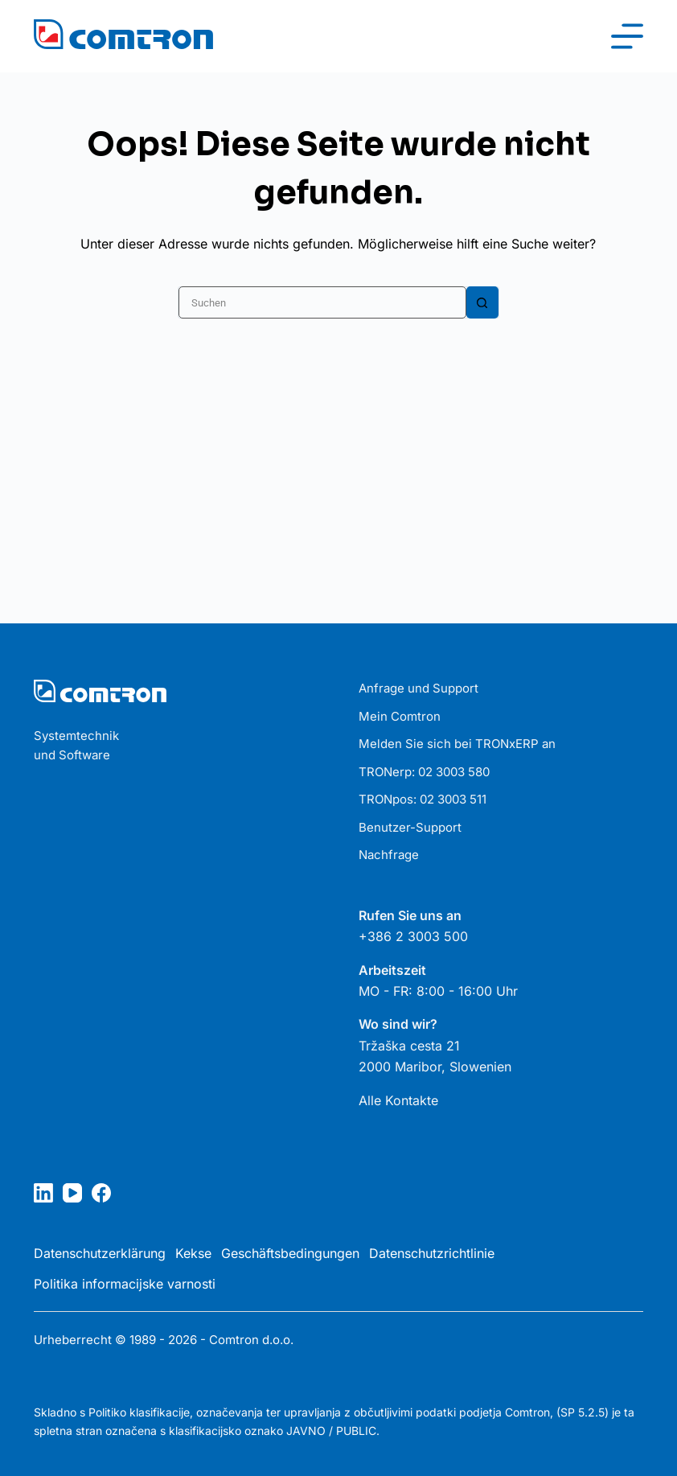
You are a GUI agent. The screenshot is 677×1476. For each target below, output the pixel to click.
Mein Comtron (400, 716)
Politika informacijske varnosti (124, 1284)
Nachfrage (389, 854)
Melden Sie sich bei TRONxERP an (457, 743)
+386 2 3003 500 (413, 936)
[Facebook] (101, 1193)
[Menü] (627, 36)
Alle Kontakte (398, 1100)
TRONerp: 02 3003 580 (424, 771)
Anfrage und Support (418, 688)
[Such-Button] (482, 302)
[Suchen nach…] (322, 302)
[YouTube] (72, 1193)
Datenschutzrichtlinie (431, 1253)
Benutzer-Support (410, 827)
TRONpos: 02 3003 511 (422, 799)
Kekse (193, 1253)
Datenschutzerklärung (100, 1253)
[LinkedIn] (43, 1193)
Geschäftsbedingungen (290, 1253)
